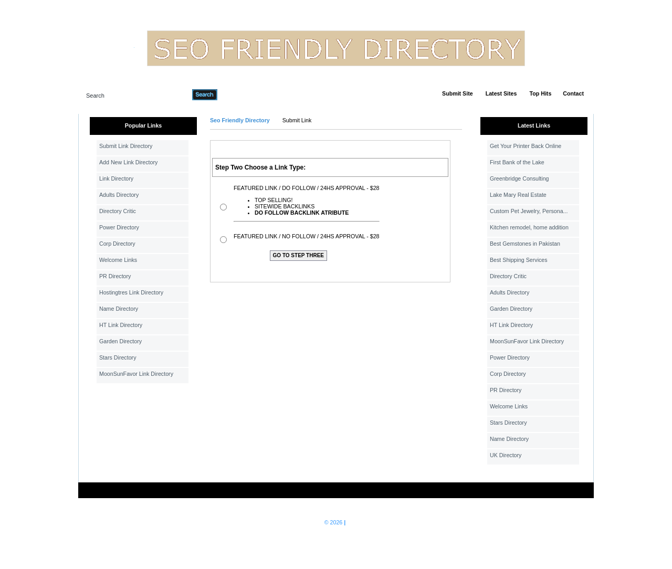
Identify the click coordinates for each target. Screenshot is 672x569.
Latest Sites (501, 93)
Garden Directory (120, 341)
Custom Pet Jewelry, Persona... (529, 211)
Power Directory (119, 227)
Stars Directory (117, 357)
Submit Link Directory (125, 146)
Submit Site (457, 93)
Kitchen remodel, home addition (529, 227)
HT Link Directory (120, 325)
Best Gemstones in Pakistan (525, 243)
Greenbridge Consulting (519, 178)
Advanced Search (244, 94)
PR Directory (115, 276)
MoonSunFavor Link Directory (136, 374)
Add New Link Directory (128, 162)
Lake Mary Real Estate (518, 195)
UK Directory (505, 455)
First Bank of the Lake (517, 162)
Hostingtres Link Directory (131, 292)
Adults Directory (119, 195)
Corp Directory (117, 243)
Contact (573, 93)
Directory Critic (117, 211)
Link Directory (116, 178)
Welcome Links (118, 260)
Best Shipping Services (519, 260)
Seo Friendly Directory (240, 120)
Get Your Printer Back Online (525, 146)
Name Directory (118, 308)
